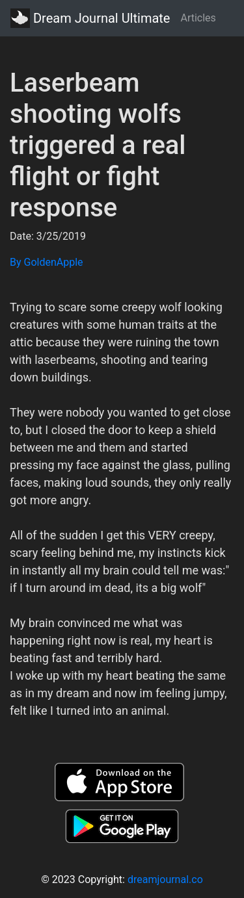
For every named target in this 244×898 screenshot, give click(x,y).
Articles (197, 18)
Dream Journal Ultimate (90, 18)
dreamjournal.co (165, 879)
